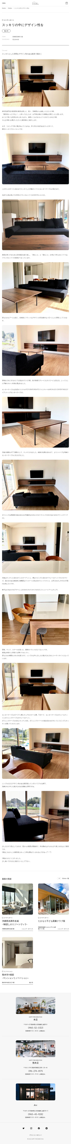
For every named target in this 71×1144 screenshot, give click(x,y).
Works (10, 8)
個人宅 (6, 31)
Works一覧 (65, 878)
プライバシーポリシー (35, 1135)
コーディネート (9, 20)
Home (4, 8)
